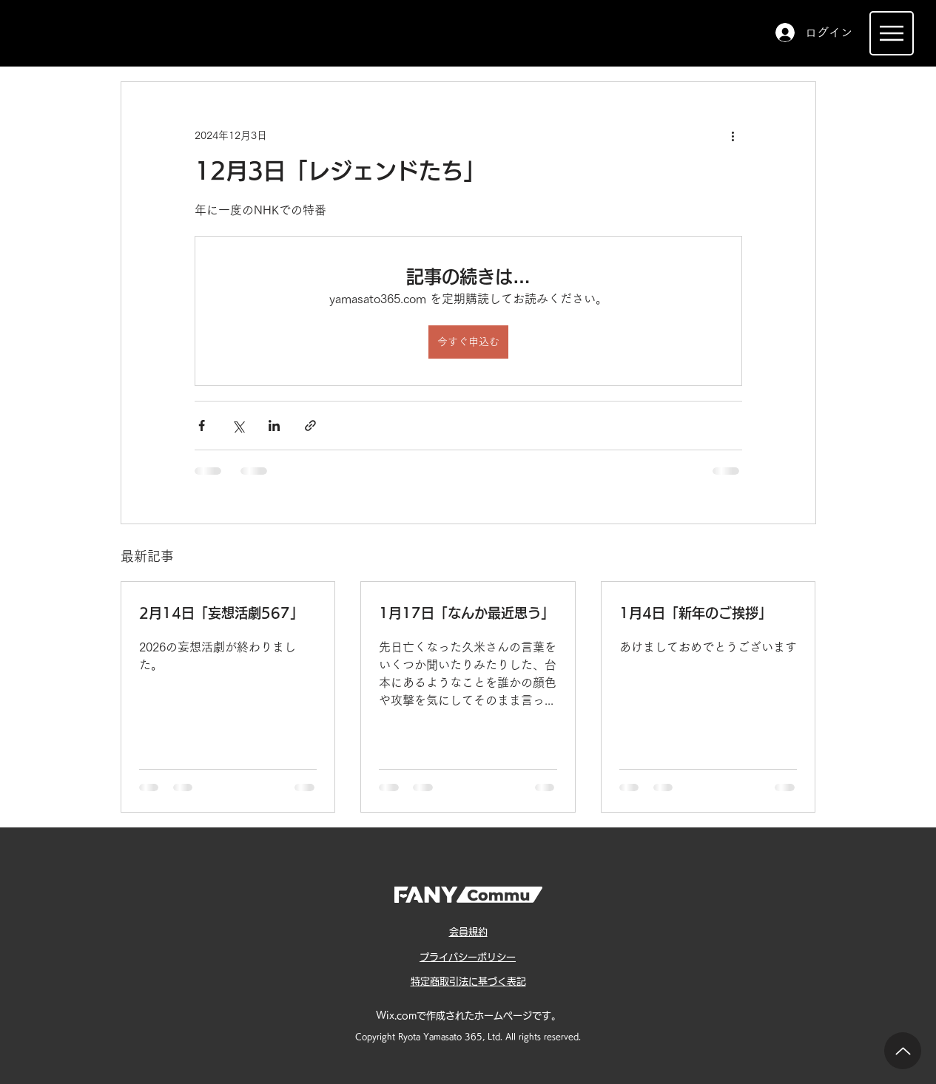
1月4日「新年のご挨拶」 (695, 613)
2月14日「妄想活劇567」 (221, 613)
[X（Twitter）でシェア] (238, 426)
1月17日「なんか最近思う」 (466, 613)
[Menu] (891, 33)
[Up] (902, 1050)
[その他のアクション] (733, 135)
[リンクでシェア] (310, 426)
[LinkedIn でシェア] (274, 426)
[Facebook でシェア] (202, 426)
